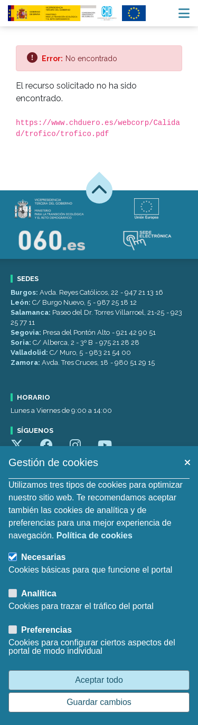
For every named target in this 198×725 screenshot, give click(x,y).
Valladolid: (30, 352)
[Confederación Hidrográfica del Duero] (63, 13)
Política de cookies (94, 535)
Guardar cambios (99, 702)
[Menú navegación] (184, 13)
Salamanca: (31, 312)
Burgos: (25, 292)
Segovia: (27, 332)
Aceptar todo (99, 679)
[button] (187, 462)
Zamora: (26, 362)
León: (21, 302)
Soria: (22, 342)
